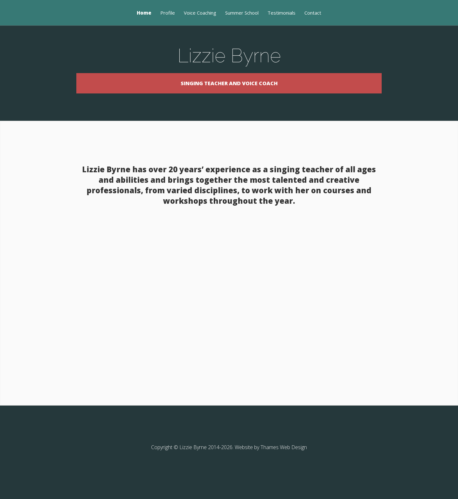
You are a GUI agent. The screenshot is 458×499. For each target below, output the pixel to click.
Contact (312, 13)
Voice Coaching (200, 13)
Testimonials (281, 13)
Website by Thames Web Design (271, 465)
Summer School (242, 13)
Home (144, 13)
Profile (167, 13)
